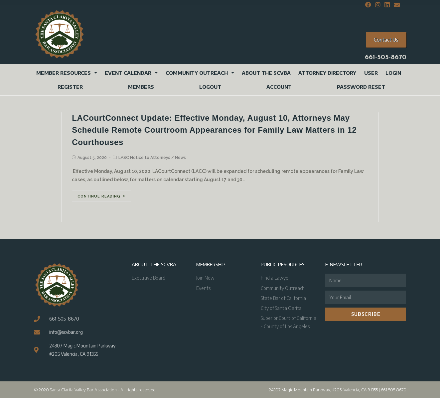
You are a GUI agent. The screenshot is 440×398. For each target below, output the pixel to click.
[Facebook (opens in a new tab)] (368, 5)
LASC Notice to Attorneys (144, 157)
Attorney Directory (327, 73)
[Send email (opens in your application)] (396, 5)
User (371, 73)
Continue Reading (101, 196)
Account (279, 87)
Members (141, 87)
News (180, 157)
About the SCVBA (266, 73)
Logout (210, 87)
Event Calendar (131, 72)
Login (393, 73)
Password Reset (361, 87)
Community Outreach (200, 72)
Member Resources (66, 72)
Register (70, 87)
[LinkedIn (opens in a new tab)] (387, 5)
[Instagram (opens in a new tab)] (377, 5)
